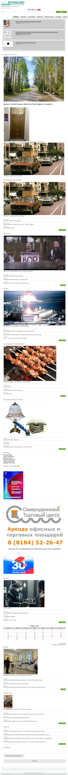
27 (8, 638)
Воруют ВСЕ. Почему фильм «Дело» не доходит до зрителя (18, 271)
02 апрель (5, 445)
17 (43, 634)
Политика (24, 16)
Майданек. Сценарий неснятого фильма (13, 276)
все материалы (62, 229)
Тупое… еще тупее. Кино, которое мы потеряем (15, 338)
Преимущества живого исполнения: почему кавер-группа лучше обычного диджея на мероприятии (27, 738)
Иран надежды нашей (8, 227)
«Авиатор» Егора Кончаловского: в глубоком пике (15, 279)
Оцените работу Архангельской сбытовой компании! (28, 21)
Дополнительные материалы (14, 755)
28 (17, 638)
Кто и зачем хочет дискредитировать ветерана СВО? (16, 717)
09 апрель (5, 611)
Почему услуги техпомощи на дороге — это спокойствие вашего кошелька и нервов (24, 731)
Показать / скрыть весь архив (11, 466)
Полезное (34, 761)
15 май (4, 682)
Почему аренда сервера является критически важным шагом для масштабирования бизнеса (26, 734)
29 (25, 638)
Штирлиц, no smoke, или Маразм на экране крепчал (16, 283)
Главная (15, 16)
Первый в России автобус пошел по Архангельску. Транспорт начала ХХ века (22, 334)
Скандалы (58, 16)
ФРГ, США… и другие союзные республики (13, 216)
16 (34, 634)
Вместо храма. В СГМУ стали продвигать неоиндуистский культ (19, 331)
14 (17, 634)
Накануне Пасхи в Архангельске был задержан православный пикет (20, 721)
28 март (4, 615)
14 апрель (5, 219)
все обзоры (63, 285)
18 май (4, 678)
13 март (4, 618)
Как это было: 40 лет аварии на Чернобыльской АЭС (16, 326)
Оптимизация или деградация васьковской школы (15, 613)
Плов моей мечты (7, 393)
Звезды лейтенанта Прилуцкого (11, 439)
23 (34, 636)
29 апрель (5, 740)
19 (61, 634)
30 (34, 638)
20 (8, 636)
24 (43, 636)
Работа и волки (7, 608)
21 (17, 636)
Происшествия (49, 16)
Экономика (31, 16)
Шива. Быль (6, 443)
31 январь (17, 23)
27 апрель (5, 716)
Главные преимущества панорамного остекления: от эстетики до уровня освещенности (24, 741)
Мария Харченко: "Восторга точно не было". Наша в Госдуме (18, 224)
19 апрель (5, 274)
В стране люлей (7, 386)
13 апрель (5, 329)
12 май (4, 712)
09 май (4, 438)
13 (8, 634)
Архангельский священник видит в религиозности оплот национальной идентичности (24, 687)
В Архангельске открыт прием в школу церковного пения (17, 675)
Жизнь (65, 16)
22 (25, 636)
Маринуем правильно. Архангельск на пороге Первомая (17, 382)
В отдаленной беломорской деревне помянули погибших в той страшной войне (22, 680)
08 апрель (5, 333)
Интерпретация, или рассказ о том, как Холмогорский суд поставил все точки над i (23, 714)
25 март (4, 226)
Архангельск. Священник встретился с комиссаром (15, 683)
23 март (4, 278)
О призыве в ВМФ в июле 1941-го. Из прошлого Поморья (17, 709)
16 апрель (5, 385)
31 (43, 638)
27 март (4, 392)
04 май (4, 733)
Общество (39, 16)
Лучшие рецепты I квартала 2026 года (12, 390)
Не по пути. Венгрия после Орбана (12, 220)
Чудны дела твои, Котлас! (9, 620)
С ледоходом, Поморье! (9, 616)
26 (61, 636)
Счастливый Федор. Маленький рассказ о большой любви (17, 446)
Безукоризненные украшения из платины (26, 42)
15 (25, 634)
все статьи (63, 395)
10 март (4, 281)
